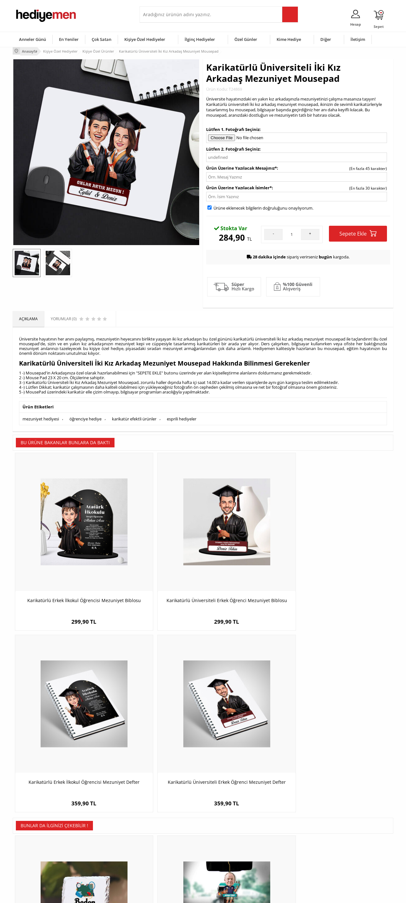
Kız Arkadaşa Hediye (97, 839)
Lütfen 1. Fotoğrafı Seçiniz (232, 128)
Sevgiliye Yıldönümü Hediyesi (168, 868)
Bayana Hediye (283, 830)
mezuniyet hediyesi (41, 417)
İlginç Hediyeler (200, 39)
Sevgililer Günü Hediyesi (227, 820)
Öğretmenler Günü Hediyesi (231, 858)
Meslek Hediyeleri (95, 868)
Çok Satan (101, 39)
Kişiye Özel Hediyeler (144, 39)
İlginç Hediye (281, 868)
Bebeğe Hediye (283, 849)
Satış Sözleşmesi (30, 839)
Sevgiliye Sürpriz (93, 858)
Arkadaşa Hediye (285, 858)
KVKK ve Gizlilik (29, 858)
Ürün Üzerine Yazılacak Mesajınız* (241, 167)
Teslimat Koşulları (31, 820)
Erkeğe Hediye (282, 820)
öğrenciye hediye (85, 417)
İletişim (357, 39)
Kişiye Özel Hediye (95, 820)
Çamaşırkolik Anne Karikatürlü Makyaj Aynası (345, 706)
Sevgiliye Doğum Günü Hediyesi (171, 839)
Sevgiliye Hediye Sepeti (163, 830)
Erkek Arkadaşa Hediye (99, 830)
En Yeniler (69, 39)
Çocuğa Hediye (283, 839)
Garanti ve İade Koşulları (37, 849)
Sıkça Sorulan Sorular (35, 868)
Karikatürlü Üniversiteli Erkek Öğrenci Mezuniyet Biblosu (155, 552)
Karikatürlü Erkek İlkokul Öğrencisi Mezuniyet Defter (250, 552)
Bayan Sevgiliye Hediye (163, 858)
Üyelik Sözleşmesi (32, 830)
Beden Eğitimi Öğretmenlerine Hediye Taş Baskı (60, 706)
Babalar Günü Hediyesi (226, 868)
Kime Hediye (289, 39)
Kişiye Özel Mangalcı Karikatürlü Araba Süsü (155, 706)
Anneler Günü (32, 39)
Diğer (325, 39)
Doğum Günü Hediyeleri (227, 830)
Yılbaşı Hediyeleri (221, 839)
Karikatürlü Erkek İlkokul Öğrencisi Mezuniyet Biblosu (60, 552)
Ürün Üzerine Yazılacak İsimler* (239, 186)
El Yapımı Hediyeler (96, 849)
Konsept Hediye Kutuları (164, 820)
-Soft (170, 895)
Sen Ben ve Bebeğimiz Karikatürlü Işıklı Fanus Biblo (251, 706)
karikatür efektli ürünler (134, 417)
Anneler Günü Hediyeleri (228, 849)
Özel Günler (245, 39)
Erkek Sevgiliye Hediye (162, 849)
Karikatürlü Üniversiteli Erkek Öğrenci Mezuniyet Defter (346, 552)
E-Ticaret (184, 895)
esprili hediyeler (181, 417)
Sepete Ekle (358, 232)
